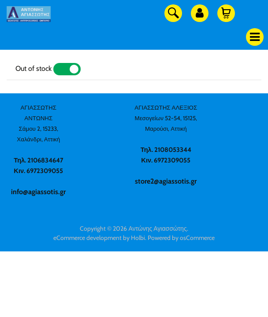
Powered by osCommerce (181, 238)
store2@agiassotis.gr (166, 181)
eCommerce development (87, 238)
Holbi (138, 238)
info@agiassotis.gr (38, 192)
